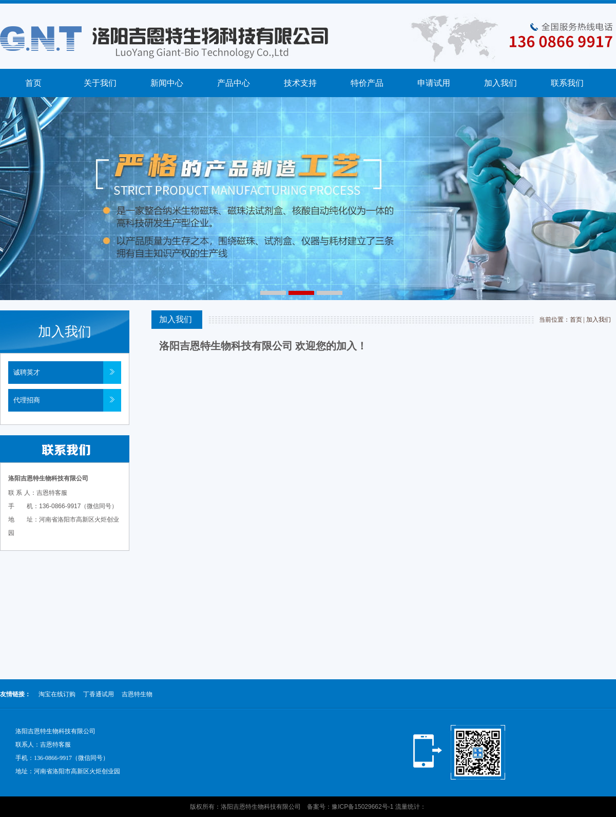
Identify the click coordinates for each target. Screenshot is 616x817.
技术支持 (300, 83)
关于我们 (100, 83)
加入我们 (500, 83)
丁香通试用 (98, 694)
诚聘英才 (26, 372)
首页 (33, 83)
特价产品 (367, 83)
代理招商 (26, 400)
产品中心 (233, 83)
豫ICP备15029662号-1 (362, 806)
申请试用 (433, 83)
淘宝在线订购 (56, 694)
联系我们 (567, 83)
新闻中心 (166, 83)
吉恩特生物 (137, 694)
